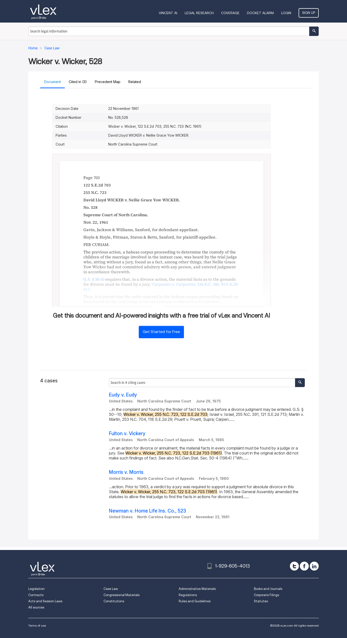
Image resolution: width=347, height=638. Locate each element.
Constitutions (114, 601)
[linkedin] (314, 566)
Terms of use (37, 625)
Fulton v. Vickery (127, 433)
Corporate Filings (266, 595)
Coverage (230, 13)
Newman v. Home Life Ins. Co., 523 (147, 511)
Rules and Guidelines (194, 601)
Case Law (111, 589)
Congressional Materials (121, 595)
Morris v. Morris (126, 472)
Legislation (36, 589)
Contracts (35, 595)
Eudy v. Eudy (123, 395)
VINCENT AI (168, 13)
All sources (36, 607)
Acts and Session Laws (45, 601)
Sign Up (308, 13)
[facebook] (304, 566)
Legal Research (199, 13)
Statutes (261, 601)
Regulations (188, 595)
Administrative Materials (197, 589)
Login (286, 13)
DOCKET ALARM (260, 13)
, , (160, 286)
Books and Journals (268, 589)
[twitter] (294, 566)
